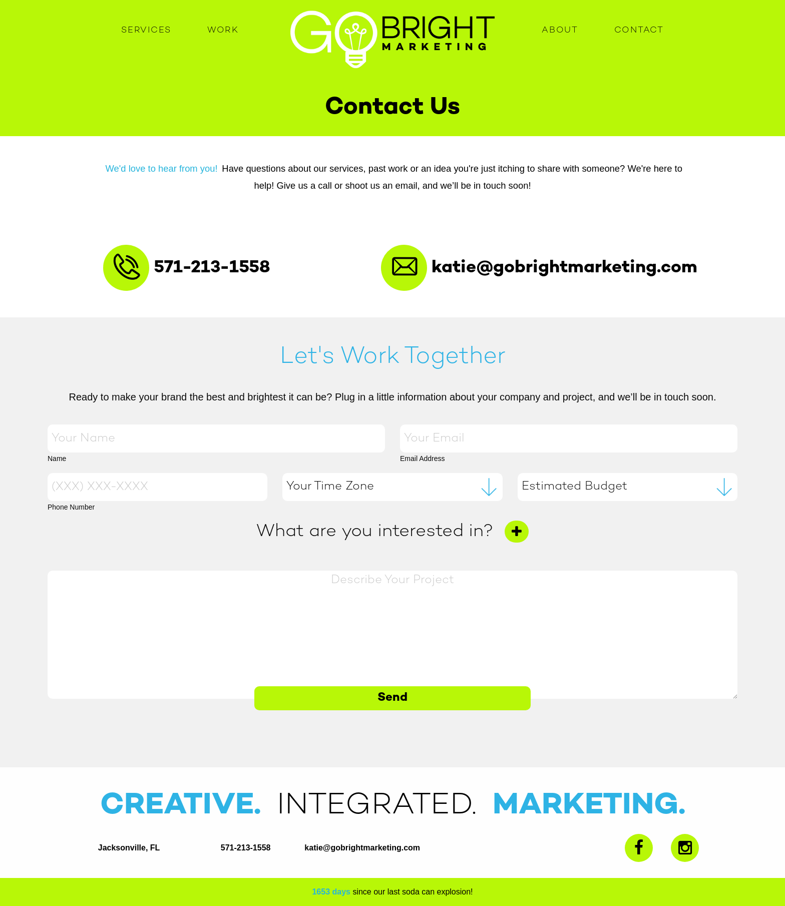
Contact (639, 30)
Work (223, 30)
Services (146, 30)
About (560, 30)
